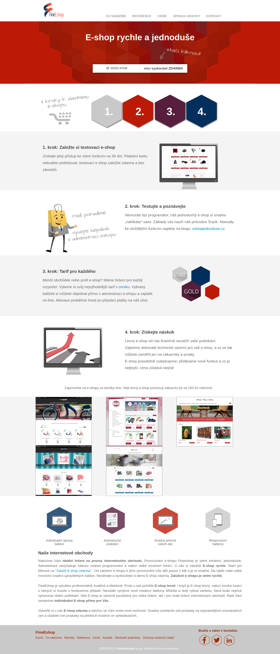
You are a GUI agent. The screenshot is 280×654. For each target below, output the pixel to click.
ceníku (124, 287)
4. (202, 111)
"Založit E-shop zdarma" (73, 571)
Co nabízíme (116, 16)
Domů (39, 637)
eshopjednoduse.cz (208, 228)
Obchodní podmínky (127, 637)
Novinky (69, 637)
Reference (141, 16)
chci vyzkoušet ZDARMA (163, 68)
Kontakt (213, 16)
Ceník (162, 16)
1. (108, 111)
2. (140, 111)
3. (171, 111)
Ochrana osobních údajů (158, 637)
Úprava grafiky (186, 16)
